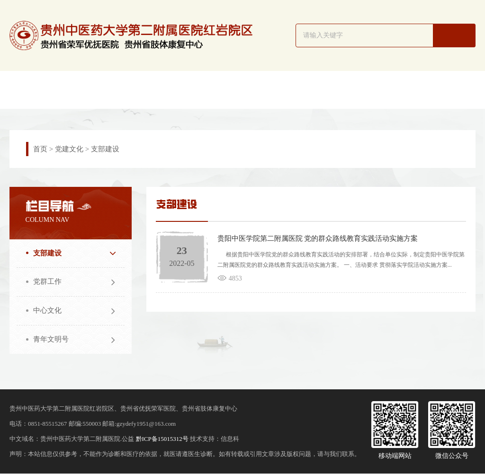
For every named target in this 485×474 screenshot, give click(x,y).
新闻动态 (155, 90)
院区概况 (97, 90)
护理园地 (330, 90)
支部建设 (105, 149)
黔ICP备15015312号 (162, 439)
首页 (40, 149)
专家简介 (272, 90)
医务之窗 (388, 90)
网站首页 (39, 90)
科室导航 (213, 90)
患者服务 (446, 90)
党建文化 (69, 149)
